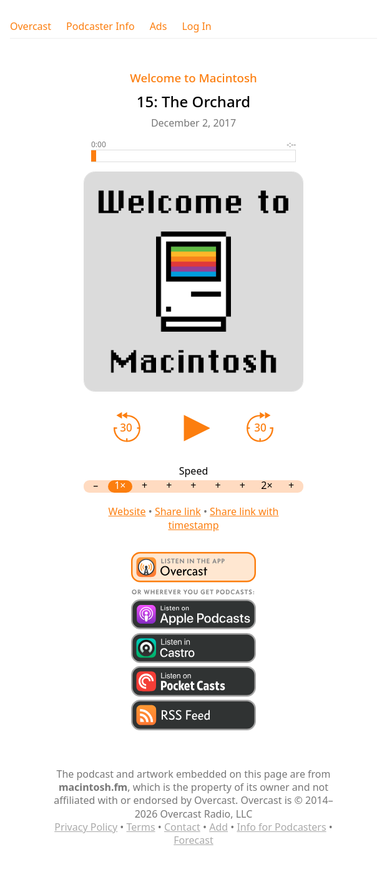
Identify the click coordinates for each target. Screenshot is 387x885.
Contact (182, 827)
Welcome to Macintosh (193, 77)
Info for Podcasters (281, 827)
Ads (158, 26)
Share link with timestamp (223, 518)
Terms (141, 827)
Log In (196, 26)
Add (218, 827)
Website (127, 511)
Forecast (193, 840)
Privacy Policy (85, 827)
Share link (178, 511)
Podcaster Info (100, 26)
